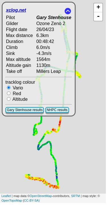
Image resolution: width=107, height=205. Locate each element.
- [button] (98, 16)
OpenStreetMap (41, 196)
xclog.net (16, 10)
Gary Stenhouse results (25, 110)
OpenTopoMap (11, 200)
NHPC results (57, 110)
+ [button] (98, 7)
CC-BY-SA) (32, 200)
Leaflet (6, 196)
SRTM (75, 196)
